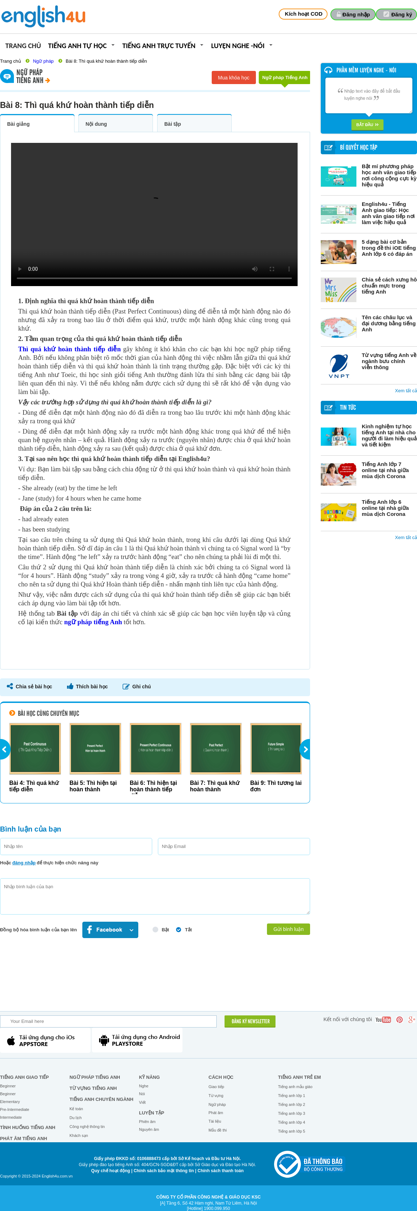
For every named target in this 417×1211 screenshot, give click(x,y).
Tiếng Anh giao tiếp (24, 1077)
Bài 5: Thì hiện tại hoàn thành (93, 786)
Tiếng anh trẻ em (299, 1077)
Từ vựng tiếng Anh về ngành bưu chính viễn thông (389, 361)
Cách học (220, 1077)
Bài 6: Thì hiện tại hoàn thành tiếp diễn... (153, 789)
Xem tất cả (406, 390)
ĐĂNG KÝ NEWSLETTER (251, 1021)
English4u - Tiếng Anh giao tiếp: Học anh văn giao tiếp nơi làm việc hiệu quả (388, 213)
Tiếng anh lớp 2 (291, 1104)
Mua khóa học (233, 78)
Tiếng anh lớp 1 (291, 1095)
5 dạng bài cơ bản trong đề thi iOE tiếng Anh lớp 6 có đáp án (389, 248)
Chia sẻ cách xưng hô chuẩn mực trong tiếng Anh (389, 285)
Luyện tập (151, 1113)
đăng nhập (24, 862)
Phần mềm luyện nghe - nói (366, 70)
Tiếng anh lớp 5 (291, 1131)
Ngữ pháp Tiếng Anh (285, 79)
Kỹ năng (149, 1077)
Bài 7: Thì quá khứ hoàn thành (215, 786)
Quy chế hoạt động (110, 1170)
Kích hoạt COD (304, 14)
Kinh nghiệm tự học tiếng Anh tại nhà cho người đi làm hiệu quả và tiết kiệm (389, 435)
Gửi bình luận (288, 929)
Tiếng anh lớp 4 (291, 1122)
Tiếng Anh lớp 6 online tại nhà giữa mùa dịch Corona (385, 508)
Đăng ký (401, 14)
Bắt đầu (367, 125)
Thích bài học (92, 686)
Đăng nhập (356, 14)
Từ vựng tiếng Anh (93, 1088)
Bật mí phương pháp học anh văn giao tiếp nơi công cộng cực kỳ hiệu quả (389, 175)
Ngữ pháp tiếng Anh (95, 1077)
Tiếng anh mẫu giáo (295, 1087)
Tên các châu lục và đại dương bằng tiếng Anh (389, 323)
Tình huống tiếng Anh (27, 1127)
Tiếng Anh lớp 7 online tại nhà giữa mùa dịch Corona (385, 470)
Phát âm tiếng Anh (23, 1138)
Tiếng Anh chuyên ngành (101, 1099)
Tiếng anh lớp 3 (291, 1113)
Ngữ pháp (43, 61)
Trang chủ (23, 46)
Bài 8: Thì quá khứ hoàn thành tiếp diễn (106, 61)
